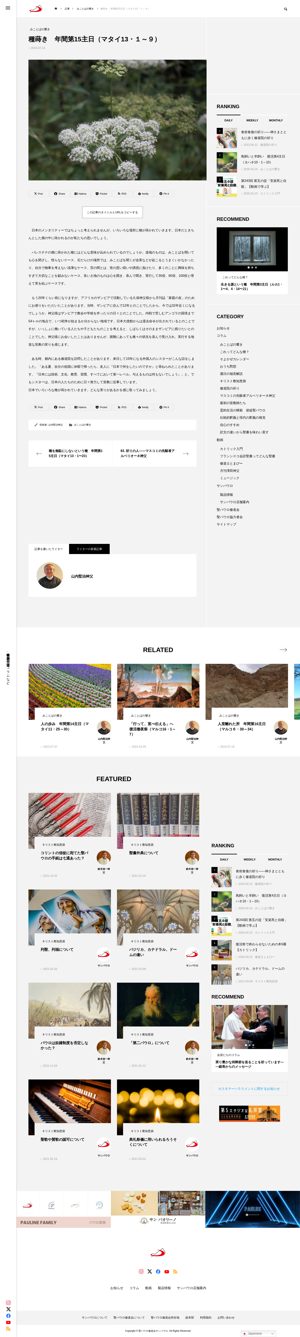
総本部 (189, 1317)
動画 (220, 440)
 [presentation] (283, 649)
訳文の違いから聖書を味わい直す (244, 432)
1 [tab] (249, 267)
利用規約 (205, 1317)
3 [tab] (256, 267)
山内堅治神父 (55, 424)
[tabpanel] (252, 260)
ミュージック (229, 478)
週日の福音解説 (231, 373)
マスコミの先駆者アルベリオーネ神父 (247, 395)
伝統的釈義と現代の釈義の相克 (242, 417)
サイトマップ (226, 524)
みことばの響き (82, 424)
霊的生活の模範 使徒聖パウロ (242, 410)
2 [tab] (252, 267)
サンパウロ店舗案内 (234, 502)
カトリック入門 (270, 193)
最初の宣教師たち (233, 403)
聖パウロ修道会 (228, 509)
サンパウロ (225, 485)
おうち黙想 (228, 366)
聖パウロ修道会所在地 (165, 1317)
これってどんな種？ (234, 352)
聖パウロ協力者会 (230, 517)
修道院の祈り (268, 144)
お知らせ (223, 328)
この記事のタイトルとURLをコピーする (112, 212)
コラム (221, 335)
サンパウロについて (94, 1317)
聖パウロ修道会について (129, 1317)
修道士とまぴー (231, 463)
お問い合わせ (226, 1317)
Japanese (252, 1333)
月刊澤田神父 (229, 470)
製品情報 (226, 494)
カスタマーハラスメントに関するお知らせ (249, 1088)
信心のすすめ (229, 425)
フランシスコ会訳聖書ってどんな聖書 (247, 456)
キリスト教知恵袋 (233, 381)
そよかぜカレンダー (234, 359)
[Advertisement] (112, 505)
